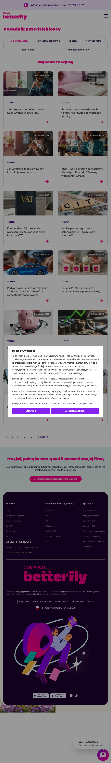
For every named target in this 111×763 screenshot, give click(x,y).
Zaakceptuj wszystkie (75, 410)
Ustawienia (31, 410)
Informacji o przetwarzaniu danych (57, 403)
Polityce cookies (86, 403)
